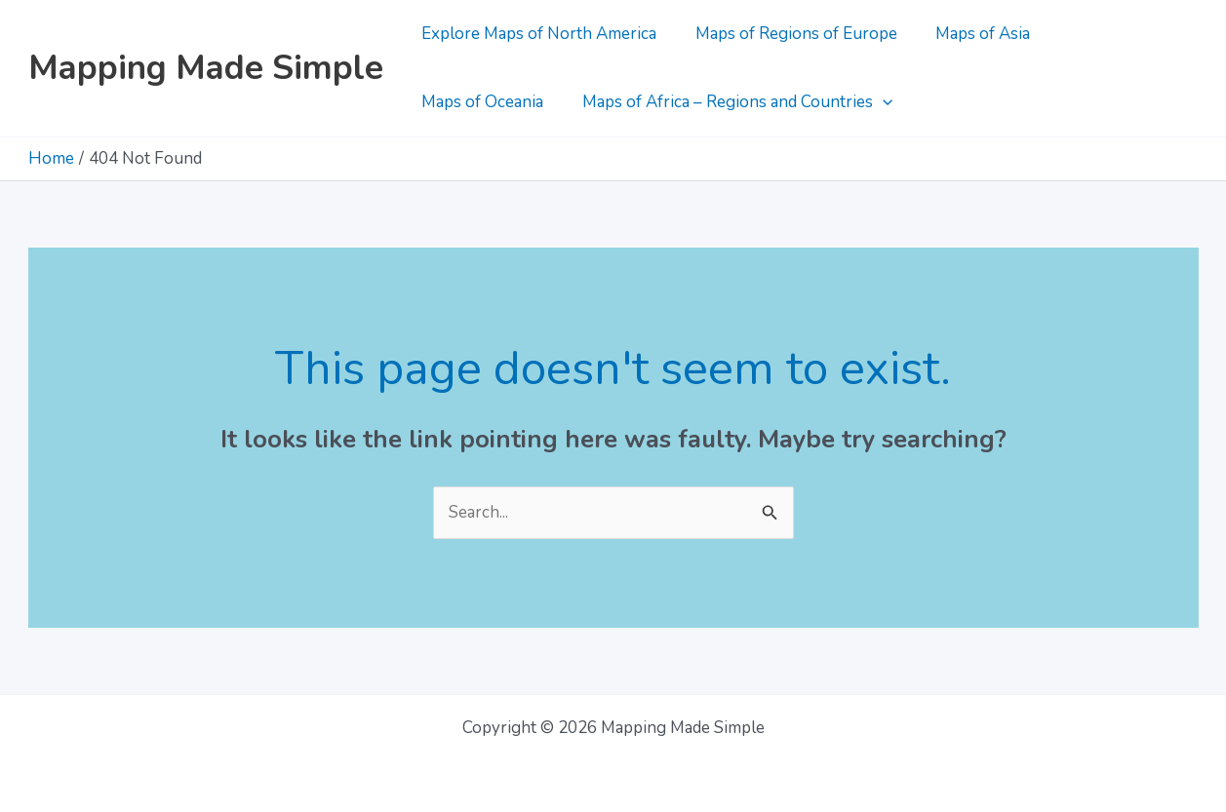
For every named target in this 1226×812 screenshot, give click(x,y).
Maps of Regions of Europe (789, 33)
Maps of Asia (970, 33)
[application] (720, 102)
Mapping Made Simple (205, 68)
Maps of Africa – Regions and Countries (574, 102)
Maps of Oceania (1111, 33)
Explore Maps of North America (536, 33)
